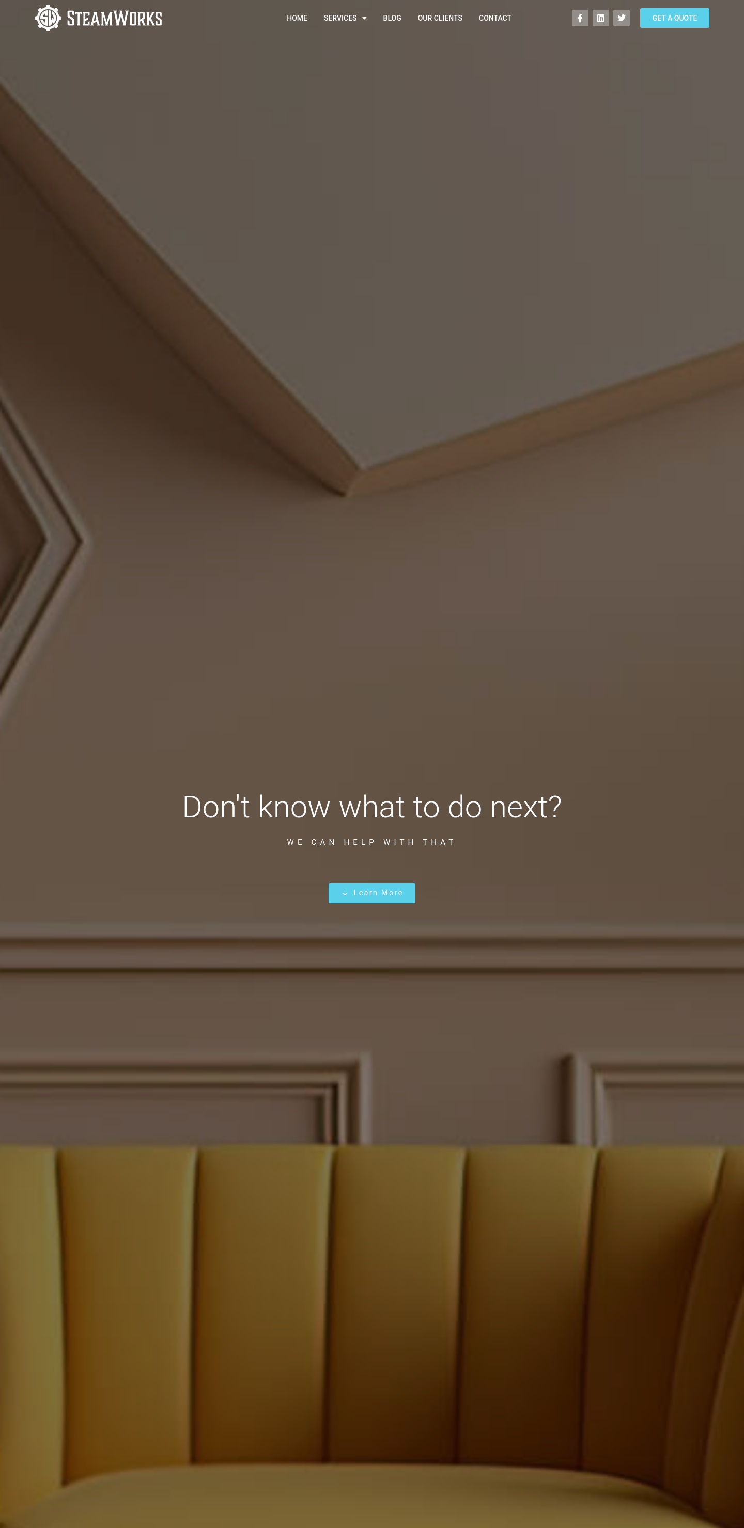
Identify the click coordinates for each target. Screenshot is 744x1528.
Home (297, 18)
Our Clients (440, 18)
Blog (392, 18)
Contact (495, 18)
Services (345, 18)
